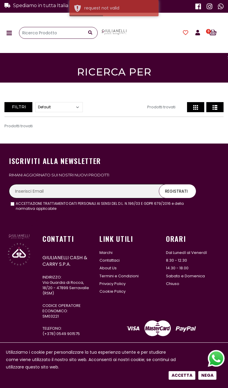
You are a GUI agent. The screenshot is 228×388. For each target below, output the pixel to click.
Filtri (18, 107)
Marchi (106, 252)
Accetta (182, 375)
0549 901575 (68, 334)
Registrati (176, 191)
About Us (108, 268)
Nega (207, 375)
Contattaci (109, 260)
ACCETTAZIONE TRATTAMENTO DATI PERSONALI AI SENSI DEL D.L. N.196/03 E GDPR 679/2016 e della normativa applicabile (100, 206)
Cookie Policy (112, 291)
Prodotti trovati (161, 107)
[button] (216, 32)
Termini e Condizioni (119, 276)
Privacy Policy (112, 283)
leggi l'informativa (73, 208)
